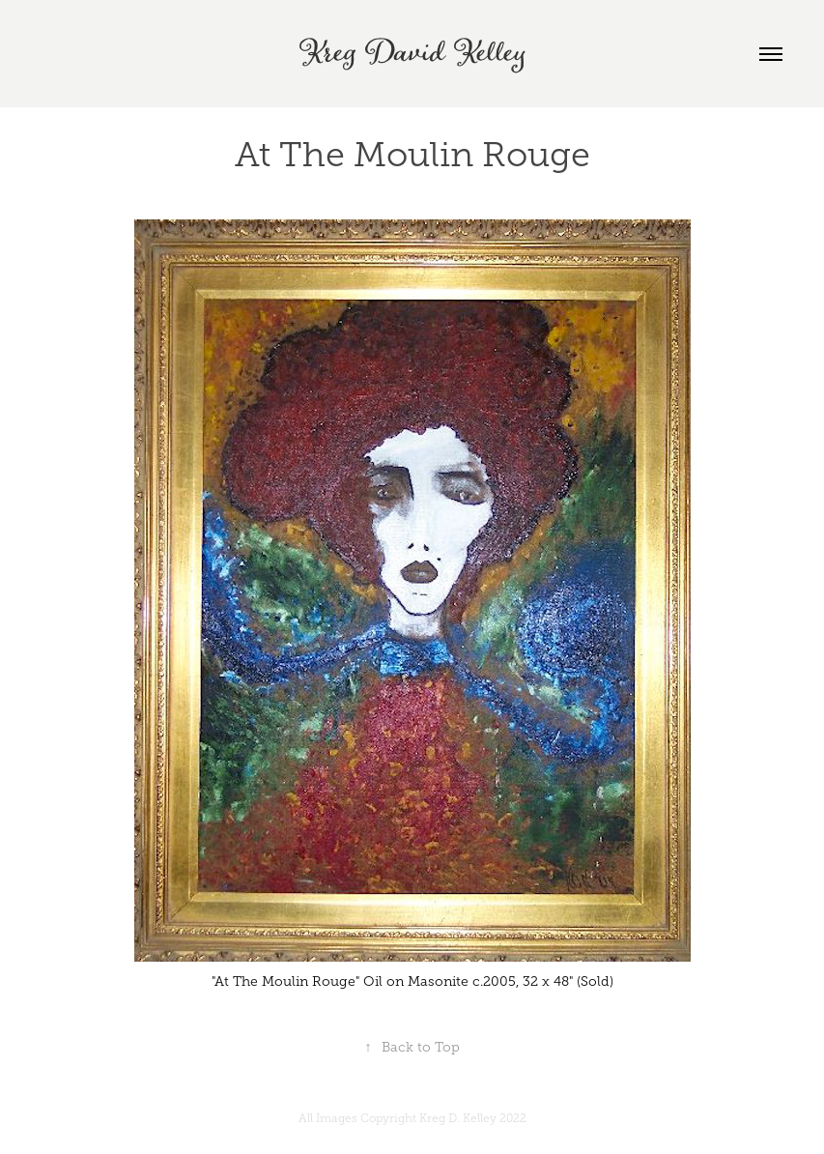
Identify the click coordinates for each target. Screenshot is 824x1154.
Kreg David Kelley (412, 53)
